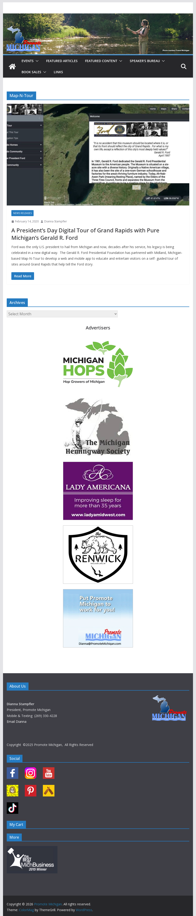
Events (28, 61)
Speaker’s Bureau (145, 61)
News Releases (22, 213)
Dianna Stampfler (55, 221)
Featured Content (101, 61)
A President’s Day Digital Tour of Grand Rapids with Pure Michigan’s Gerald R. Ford (85, 233)
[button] (36, 61)
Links (58, 72)
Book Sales (31, 72)
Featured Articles (62, 61)
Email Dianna (16, 721)
